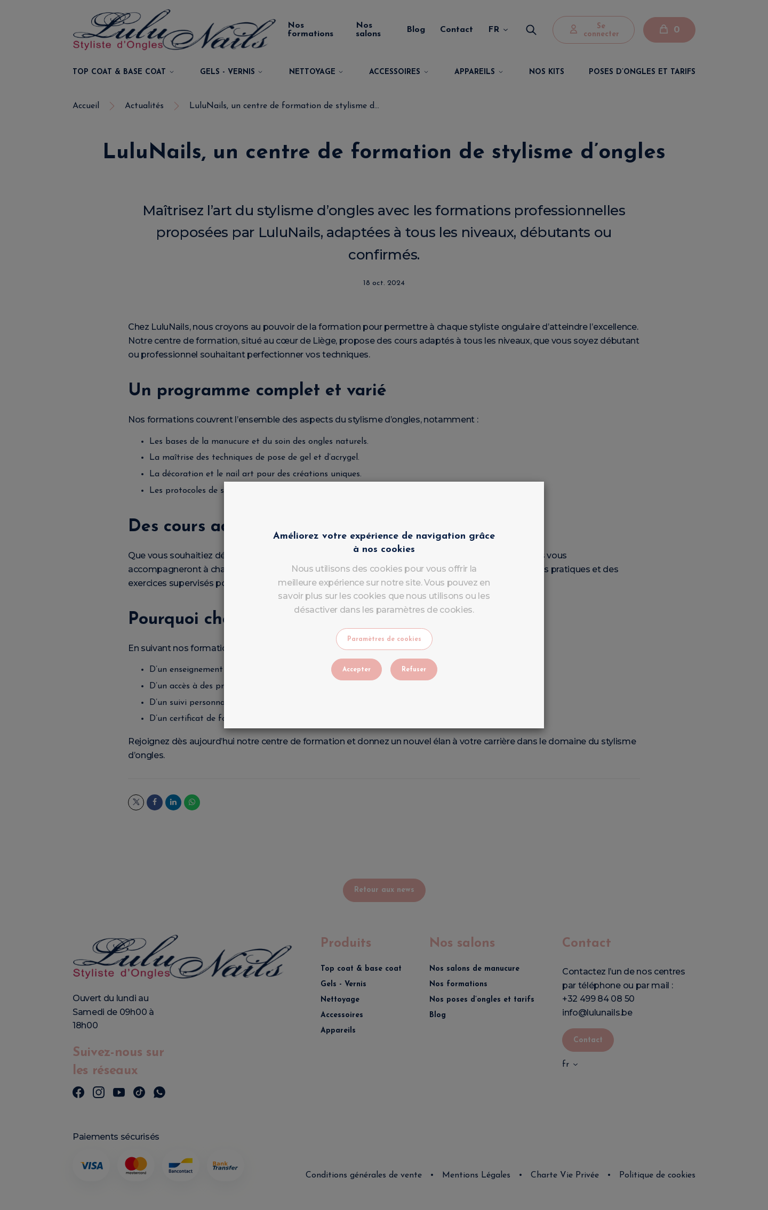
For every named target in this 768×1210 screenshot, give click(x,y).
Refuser (414, 670)
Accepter (356, 670)
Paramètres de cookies (384, 639)
